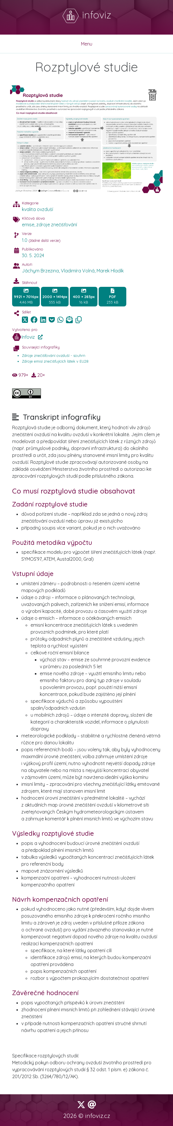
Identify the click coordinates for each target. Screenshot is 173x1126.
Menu (86, 44)
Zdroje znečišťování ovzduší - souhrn (53, 355)
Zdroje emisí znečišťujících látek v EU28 (55, 361)
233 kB (112, 296)
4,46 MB (26, 296)
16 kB (84, 296)
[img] (34, 319)
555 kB (54, 296)
